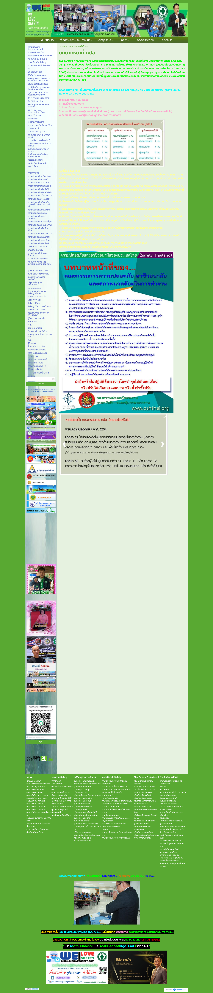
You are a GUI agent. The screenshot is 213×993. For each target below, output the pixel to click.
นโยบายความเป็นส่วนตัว (39, 392)
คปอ (69, 46)
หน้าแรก (62, 46)
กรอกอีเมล (31, 376)
